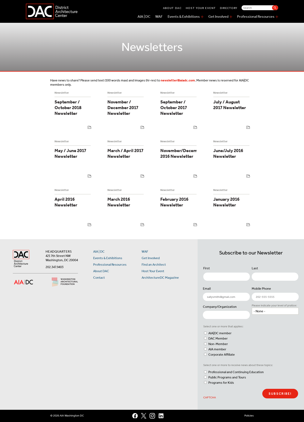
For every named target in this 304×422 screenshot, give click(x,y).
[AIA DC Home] (21, 259)
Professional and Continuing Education (236, 372)
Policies (249, 415)
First (206, 268)
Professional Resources (255, 16)
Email (207, 288)
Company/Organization (220, 307)
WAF (159, 16)
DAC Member (218, 338)
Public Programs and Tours (227, 377)
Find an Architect (154, 264)
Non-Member (218, 344)
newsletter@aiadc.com (178, 80)
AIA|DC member (220, 333)
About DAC (172, 8)
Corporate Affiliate (221, 354)
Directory (228, 8)
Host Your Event (201, 8)
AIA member (217, 349)
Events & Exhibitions (184, 16)
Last (255, 268)
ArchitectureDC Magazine (160, 278)
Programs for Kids (221, 383)
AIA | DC (144, 16)
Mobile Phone (261, 288)
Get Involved (218, 16)
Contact (99, 278)
